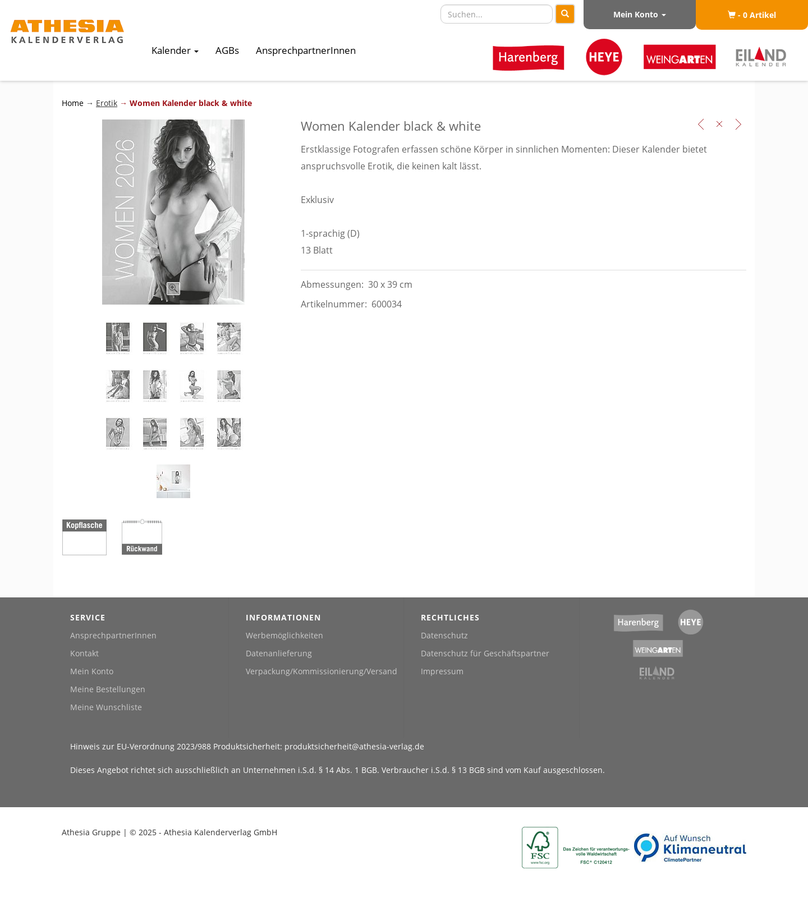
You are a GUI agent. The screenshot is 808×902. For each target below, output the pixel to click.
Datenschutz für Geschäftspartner (485, 653)
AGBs (227, 50)
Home (74, 103)
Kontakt (84, 653)
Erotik (106, 103)
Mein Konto (639, 14)
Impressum (442, 671)
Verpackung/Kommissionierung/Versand (321, 671)
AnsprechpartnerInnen (306, 50)
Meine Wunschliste (106, 707)
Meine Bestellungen (107, 689)
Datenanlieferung (279, 653)
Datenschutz (444, 635)
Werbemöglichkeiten (284, 635)
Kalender (175, 50)
